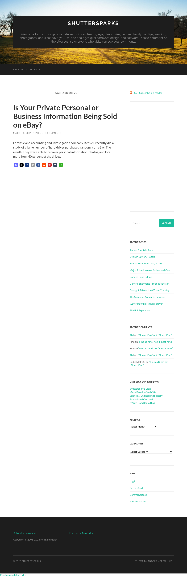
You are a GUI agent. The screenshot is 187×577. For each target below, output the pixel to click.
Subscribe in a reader (25, 533)
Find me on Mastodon (81, 532)
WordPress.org (138, 501)
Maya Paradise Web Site (143, 392)
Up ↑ (171, 561)
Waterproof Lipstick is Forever (146, 303)
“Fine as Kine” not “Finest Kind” (155, 335)
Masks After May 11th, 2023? (146, 263)
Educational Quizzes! (141, 399)
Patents (35, 69)
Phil (38, 133)
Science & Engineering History (146, 395)
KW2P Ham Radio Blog (142, 402)
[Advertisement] (152, 157)
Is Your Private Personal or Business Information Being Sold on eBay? (65, 116)
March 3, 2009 (22, 133)
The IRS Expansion (140, 310)
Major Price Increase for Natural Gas (150, 270)
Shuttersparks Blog (140, 388)
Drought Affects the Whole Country (149, 290)
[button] (16, 165)
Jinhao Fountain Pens (141, 250)
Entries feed (136, 487)
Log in (133, 481)
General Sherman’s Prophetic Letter (149, 283)
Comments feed (138, 494)
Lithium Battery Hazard (142, 256)
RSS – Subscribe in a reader (147, 92)
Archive (18, 69)
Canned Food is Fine (141, 276)
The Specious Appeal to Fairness (147, 296)
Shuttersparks (93, 23)
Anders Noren (157, 561)
